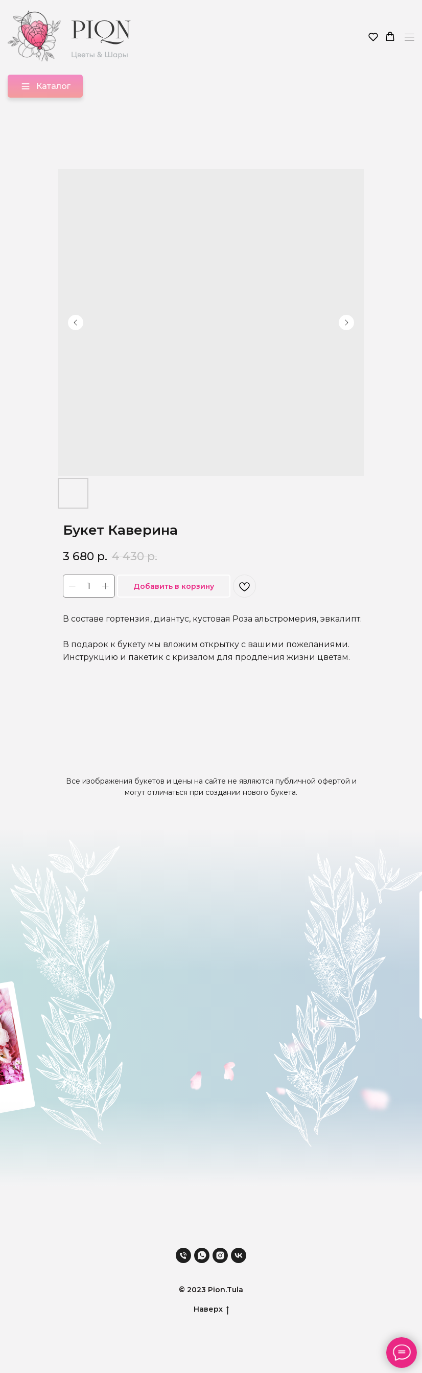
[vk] (238, 1255)
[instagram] (220, 1255)
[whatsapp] (201, 1255)
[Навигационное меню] (409, 37)
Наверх (211, 1309)
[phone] (183, 1255)
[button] (373, 36)
